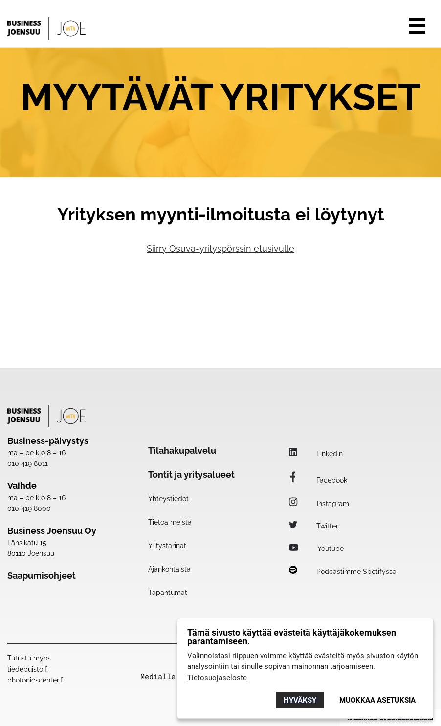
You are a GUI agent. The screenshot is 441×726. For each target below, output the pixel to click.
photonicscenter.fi (35, 680)
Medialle (158, 676)
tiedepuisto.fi (27, 669)
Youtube (316, 548)
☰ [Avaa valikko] (416, 26)
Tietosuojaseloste (217, 677)
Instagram (319, 503)
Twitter (313, 526)
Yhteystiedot (168, 499)
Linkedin (316, 454)
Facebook (318, 480)
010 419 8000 (29, 508)
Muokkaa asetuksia (377, 700)
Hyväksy (300, 700)
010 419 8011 (27, 463)
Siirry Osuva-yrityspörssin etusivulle (220, 248)
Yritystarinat (167, 546)
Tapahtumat (167, 592)
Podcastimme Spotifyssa (343, 571)
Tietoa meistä (170, 522)
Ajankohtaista (169, 569)
